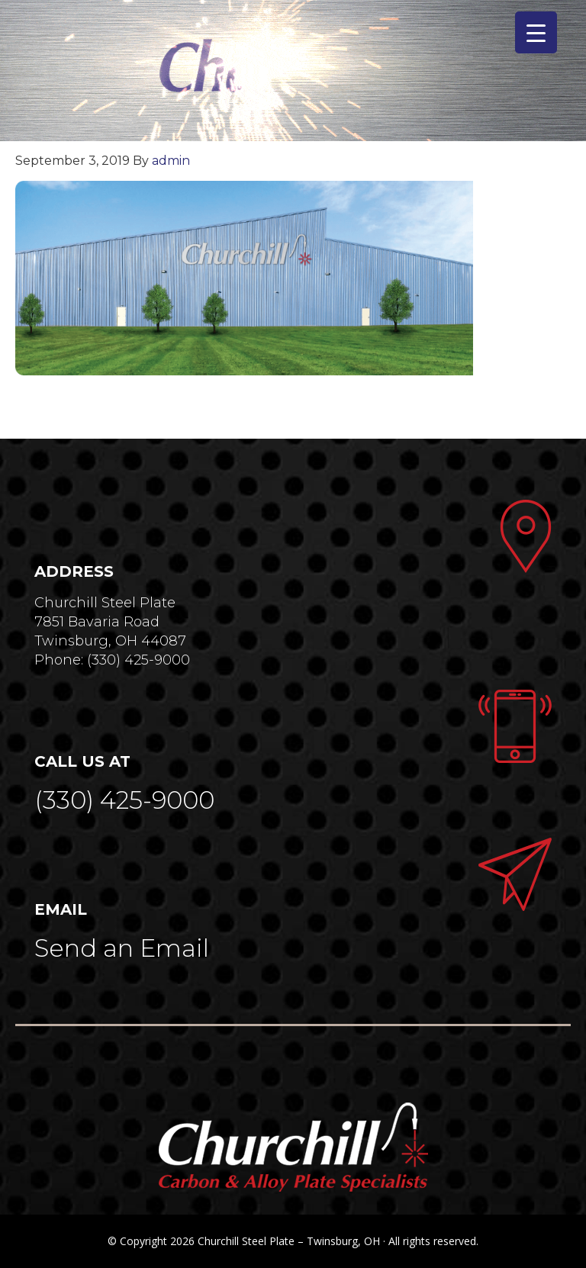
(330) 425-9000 (124, 800)
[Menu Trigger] (536, 32)
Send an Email (121, 948)
